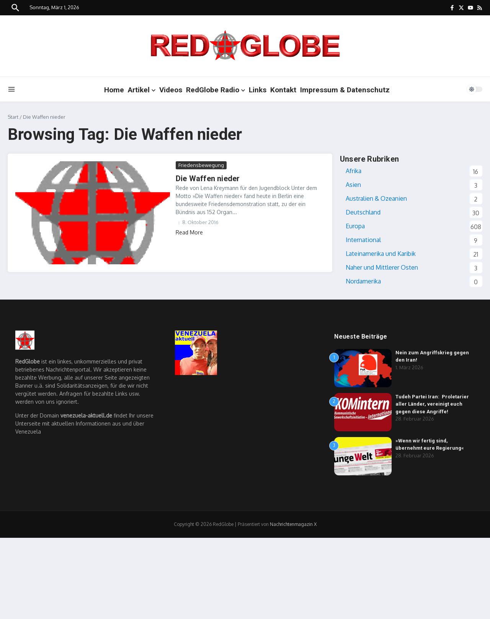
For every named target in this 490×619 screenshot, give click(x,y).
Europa (355, 226)
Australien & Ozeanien (376, 198)
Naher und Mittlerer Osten (382, 267)
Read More (189, 232)
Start (13, 117)
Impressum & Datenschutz (345, 89)
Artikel (141, 89)
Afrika (353, 171)
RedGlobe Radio (215, 89)
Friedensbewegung (201, 165)
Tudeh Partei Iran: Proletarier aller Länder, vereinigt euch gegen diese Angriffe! (432, 404)
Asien (353, 184)
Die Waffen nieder (208, 178)
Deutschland (363, 212)
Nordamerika (363, 281)
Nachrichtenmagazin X (293, 524)
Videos (170, 89)
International (363, 240)
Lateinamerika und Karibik (381, 253)
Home (114, 89)
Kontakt (283, 89)
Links (257, 89)
